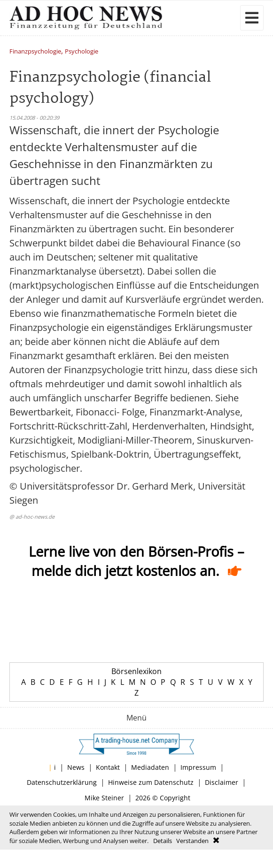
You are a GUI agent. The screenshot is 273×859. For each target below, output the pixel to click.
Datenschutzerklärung (62, 782)
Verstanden (192, 840)
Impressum (198, 767)
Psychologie (81, 51)
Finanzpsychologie (35, 51)
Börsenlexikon (136, 671)
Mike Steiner (104, 797)
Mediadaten (150, 767)
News (76, 767)
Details (162, 840)
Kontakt (108, 767)
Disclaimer (221, 782)
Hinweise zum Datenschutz (151, 782)
